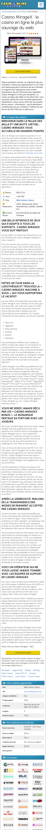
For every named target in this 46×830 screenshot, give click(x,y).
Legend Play (17, 670)
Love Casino (20, 676)
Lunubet (32, 673)
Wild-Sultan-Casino (25, 200)
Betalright (5, 670)
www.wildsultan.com (33, 691)
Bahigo (28, 670)
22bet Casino (7, 673)
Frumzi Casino (34, 676)
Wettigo (36, 670)
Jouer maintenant (23, 71)
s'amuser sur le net (34, 153)
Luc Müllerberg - (13, 77)
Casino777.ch (21, 673)
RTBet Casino (7, 676)
